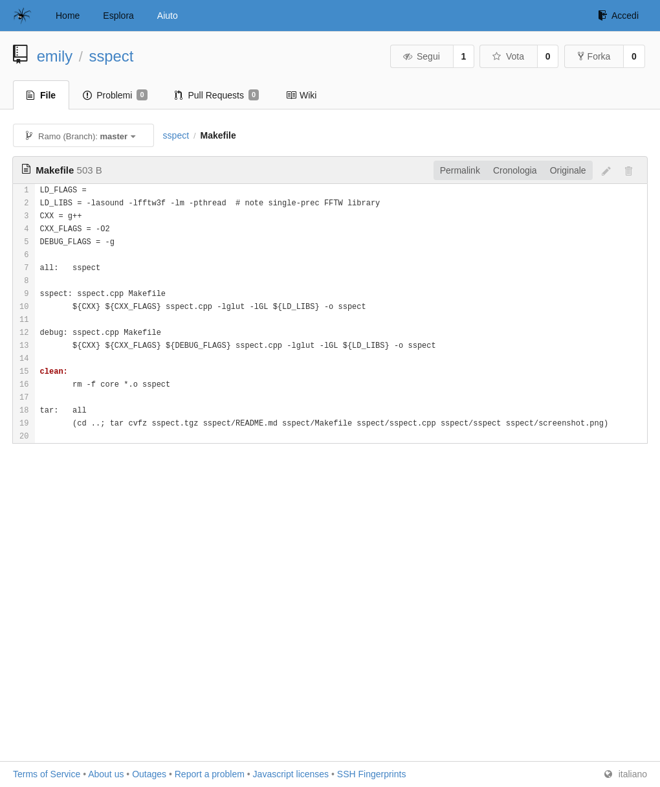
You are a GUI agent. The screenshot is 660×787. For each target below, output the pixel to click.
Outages (149, 774)
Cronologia (515, 170)
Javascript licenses (291, 774)
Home (68, 15)
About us (106, 774)
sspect (111, 56)
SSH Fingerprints (371, 774)
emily (55, 56)
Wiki (301, 95)
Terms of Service (46, 774)
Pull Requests (217, 95)
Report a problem (210, 774)
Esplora (118, 15)
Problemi (115, 95)
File (41, 95)
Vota (507, 56)
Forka (594, 56)
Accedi (618, 15)
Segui (420, 56)
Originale (568, 170)
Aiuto (167, 15)
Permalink (460, 170)
